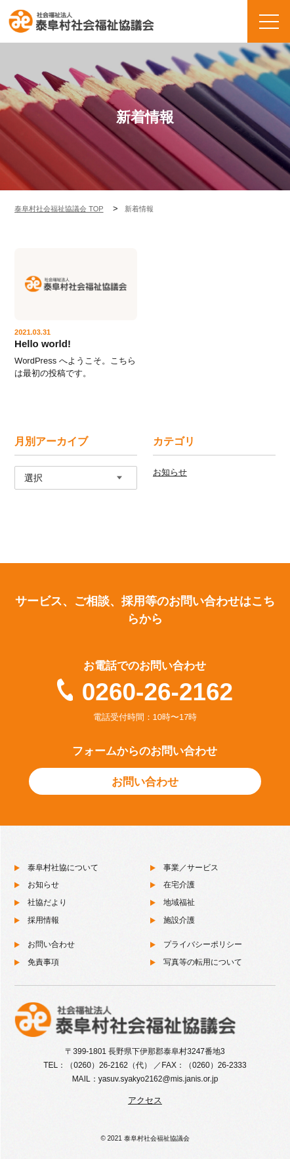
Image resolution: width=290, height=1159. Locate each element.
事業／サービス (190, 867)
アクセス (145, 1100)
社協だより (47, 902)
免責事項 (43, 962)
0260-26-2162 (157, 692)
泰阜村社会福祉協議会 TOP (58, 209)
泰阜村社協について (63, 867)
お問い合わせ (145, 782)
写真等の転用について (202, 962)
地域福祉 (179, 902)
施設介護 (179, 920)
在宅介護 (179, 884)
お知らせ (170, 472)
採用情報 (43, 920)
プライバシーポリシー (202, 944)
